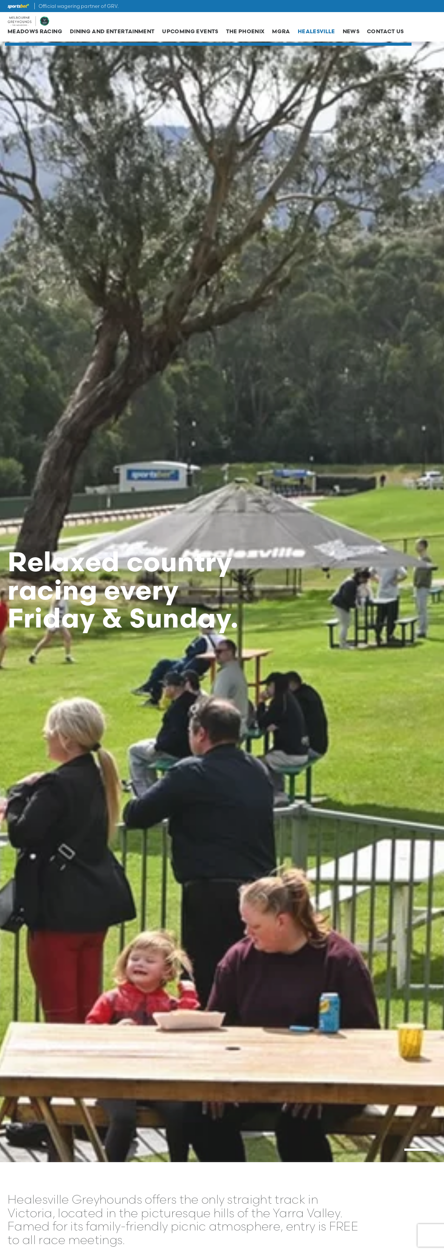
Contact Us (385, 33)
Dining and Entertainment (112, 33)
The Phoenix (245, 33)
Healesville (316, 33)
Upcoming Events (190, 33)
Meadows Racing (35, 33)
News (351, 33)
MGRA (281, 33)
